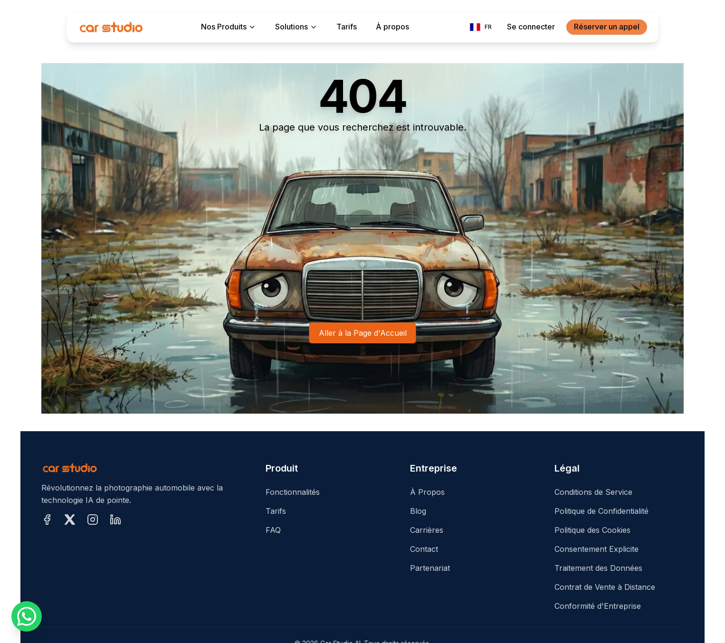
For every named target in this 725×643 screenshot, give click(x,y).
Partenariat (430, 568)
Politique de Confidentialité (601, 511)
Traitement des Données (598, 568)
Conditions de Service (593, 492)
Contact (424, 549)
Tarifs (276, 511)
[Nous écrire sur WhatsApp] (26, 616)
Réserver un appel (606, 26)
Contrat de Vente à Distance (604, 587)
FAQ (273, 530)
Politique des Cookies (592, 530)
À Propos (427, 492)
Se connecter (531, 26)
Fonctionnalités (293, 492)
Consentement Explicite (596, 549)
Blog (418, 511)
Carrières (426, 530)
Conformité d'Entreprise (597, 606)
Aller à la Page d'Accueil (363, 333)
